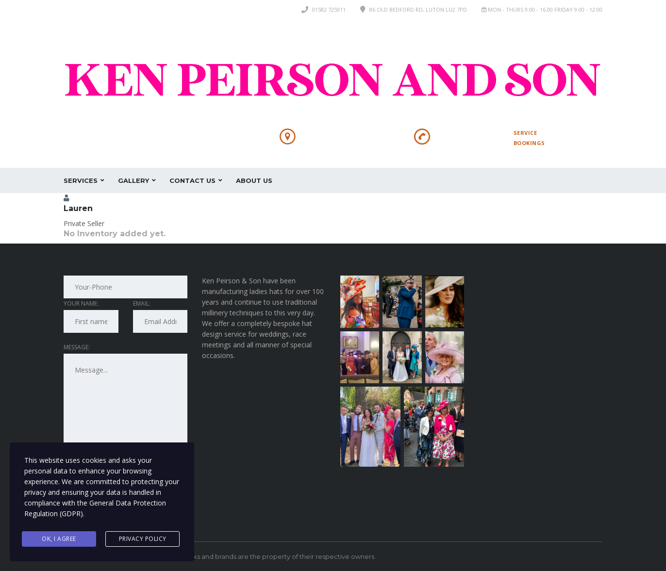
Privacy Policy (142, 539)
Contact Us (192, 180)
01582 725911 (329, 9)
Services (81, 180)
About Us (254, 180)
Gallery (133, 180)
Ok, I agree (59, 539)
